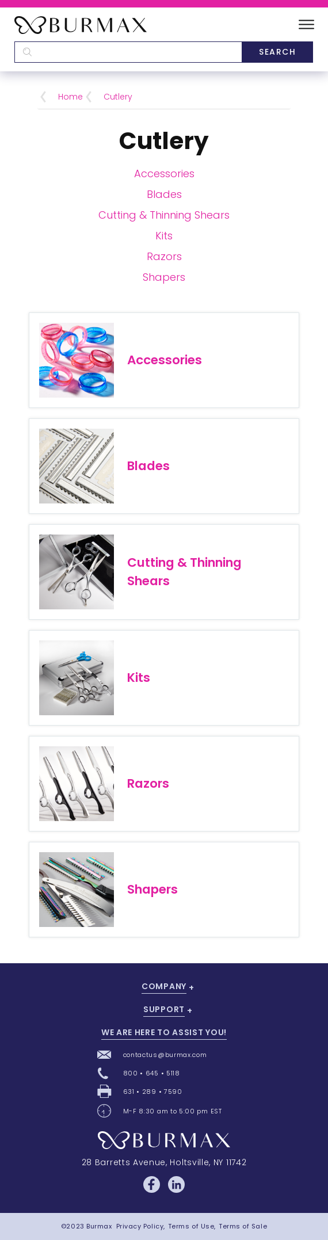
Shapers (164, 277)
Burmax (99, 1226)
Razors (164, 256)
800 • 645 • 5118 (151, 1073)
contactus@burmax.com (165, 1054)
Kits (164, 235)
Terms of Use (191, 1226)
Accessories (164, 173)
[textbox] (128, 52)
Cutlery (118, 96)
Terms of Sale (243, 1226)
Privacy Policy (140, 1226)
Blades (164, 194)
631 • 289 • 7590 (152, 1091)
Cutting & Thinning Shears (164, 215)
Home (70, 96)
